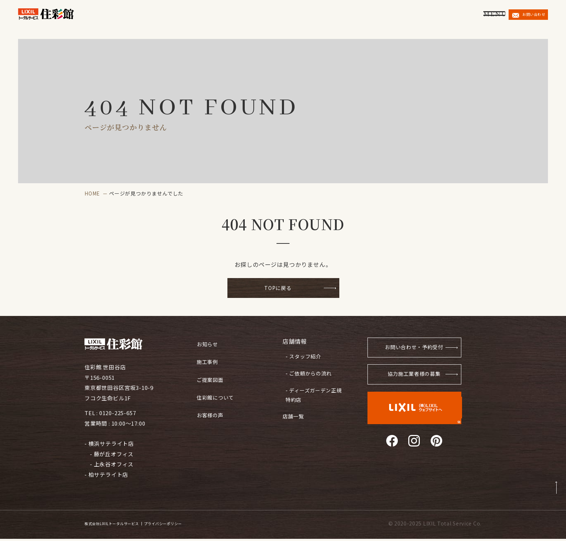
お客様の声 (211, 408)
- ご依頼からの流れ (307, 370)
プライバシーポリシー (195, 525)
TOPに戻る (277, 288)
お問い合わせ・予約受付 (410, 350)
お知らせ (208, 343)
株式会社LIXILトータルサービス (122, 525)
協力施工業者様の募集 (413, 379)
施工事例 (208, 359)
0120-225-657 (117, 415)
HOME (92, 193)
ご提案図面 (211, 375)
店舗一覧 (294, 407)
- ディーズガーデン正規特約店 (312, 389)
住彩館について (217, 392)
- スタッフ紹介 (301, 356)
